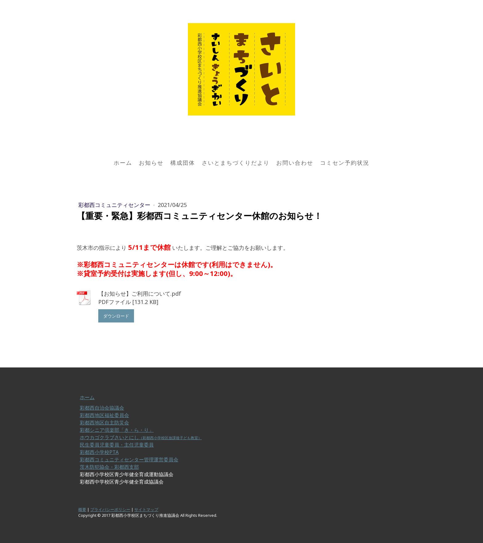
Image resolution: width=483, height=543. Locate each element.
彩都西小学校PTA (99, 452)
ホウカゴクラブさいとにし (141, 437)
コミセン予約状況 (344, 162)
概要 (82, 509)
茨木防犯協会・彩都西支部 (109, 467)
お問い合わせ (294, 162)
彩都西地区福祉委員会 (104, 415)
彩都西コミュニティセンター (115, 205)
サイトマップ (146, 509)
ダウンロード (116, 316)
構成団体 (182, 162)
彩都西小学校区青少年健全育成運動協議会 (126, 474)
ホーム (123, 162)
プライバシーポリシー (110, 509)
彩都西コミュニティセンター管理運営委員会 (129, 459)
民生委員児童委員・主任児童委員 (117, 444)
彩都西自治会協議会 (102, 407)
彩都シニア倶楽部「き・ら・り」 (117, 430)
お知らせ (151, 162)
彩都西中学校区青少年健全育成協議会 (122, 481)
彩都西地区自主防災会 (104, 422)
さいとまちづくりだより (236, 162)
